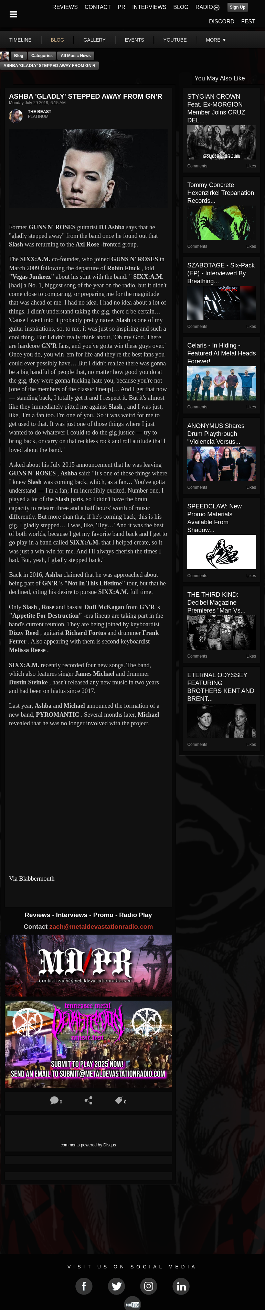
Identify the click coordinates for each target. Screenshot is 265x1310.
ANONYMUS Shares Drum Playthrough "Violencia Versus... (215, 433)
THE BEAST (39, 111)
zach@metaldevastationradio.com (101, 926)
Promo (104, 914)
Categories (42, 55)
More (216, 40)
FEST (248, 21)
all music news (76, 55)
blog (57, 40)
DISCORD (221, 21)
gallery (94, 40)
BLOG (181, 7)
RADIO (204, 7)
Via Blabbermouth (31, 878)
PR (121, 7)
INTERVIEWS (149, 7)
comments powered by (88, 1145)
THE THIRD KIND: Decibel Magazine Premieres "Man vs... (216, 602)
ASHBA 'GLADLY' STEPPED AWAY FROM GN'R (49, 65)
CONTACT (98, 7)
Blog (18, 55)
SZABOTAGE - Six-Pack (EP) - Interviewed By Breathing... (221, 273)
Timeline (20, 40)
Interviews (72, 914)
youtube (175, 40)
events (134, 40)
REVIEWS (65, 7)
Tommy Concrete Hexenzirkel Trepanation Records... (220, 192)
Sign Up (237, 7)
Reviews (38, 914)
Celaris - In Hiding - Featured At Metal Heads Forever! (221, 353)
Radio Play (135, 914)
